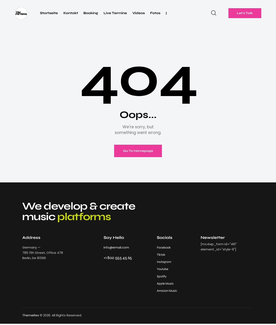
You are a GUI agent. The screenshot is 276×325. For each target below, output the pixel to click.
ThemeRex (30, 316)
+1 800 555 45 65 (118, 258)
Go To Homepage (138, 151)
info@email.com (116, 247)
